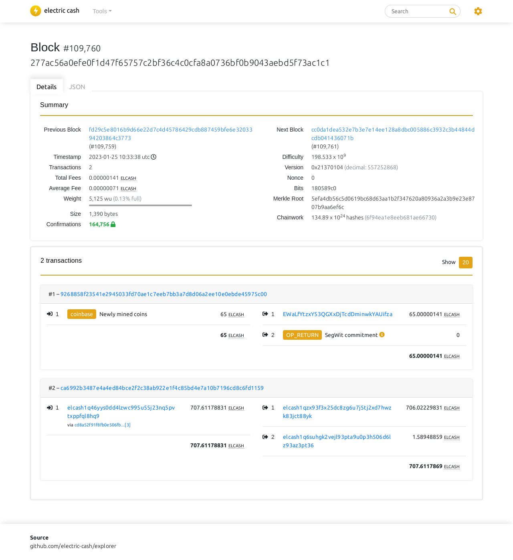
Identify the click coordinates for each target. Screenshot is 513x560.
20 (466, 262)
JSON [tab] (77, 86)
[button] (102, 11)
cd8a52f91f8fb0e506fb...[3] (103, 424)
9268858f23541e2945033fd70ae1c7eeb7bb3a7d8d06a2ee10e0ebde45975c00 (164, 294)
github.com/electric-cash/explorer (73, 546)
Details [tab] (46, 86)
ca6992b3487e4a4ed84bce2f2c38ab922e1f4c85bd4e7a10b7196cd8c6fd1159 (162, 388)
